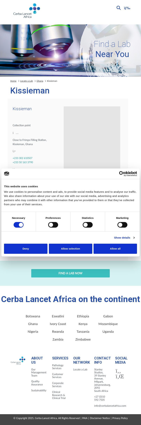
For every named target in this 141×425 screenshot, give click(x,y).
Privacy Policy (120, 418)
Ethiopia (83, 316)
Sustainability (38, 390)
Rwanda (58, 331)
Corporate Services (58, 384)
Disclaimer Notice (100, 418)
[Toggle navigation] (127, 7)
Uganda (108, 331)
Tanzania (83, 331)
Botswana (33, 316)
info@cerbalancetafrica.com (110, 405)
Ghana (40, 80)
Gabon (108, 316)
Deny (26, 248)
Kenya (83, 324)
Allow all (115, 248)
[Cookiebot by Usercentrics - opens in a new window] (121, 173)
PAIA (84, 418)
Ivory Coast (58, 324)
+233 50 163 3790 (23, 162)
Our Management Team (38, 372)
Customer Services (57, 376)
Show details (122, 237)
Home (13, 80)
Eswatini (58, 316)
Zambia (58, 339)
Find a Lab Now (71, 273)
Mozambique (108, 324)
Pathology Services (58, 367)
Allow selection (70, 248)
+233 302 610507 (22, 158)
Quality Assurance (37, 383)
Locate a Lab (26, 80)
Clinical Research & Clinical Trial (59, 395)
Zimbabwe (83, 339)
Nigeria (33, 331)
